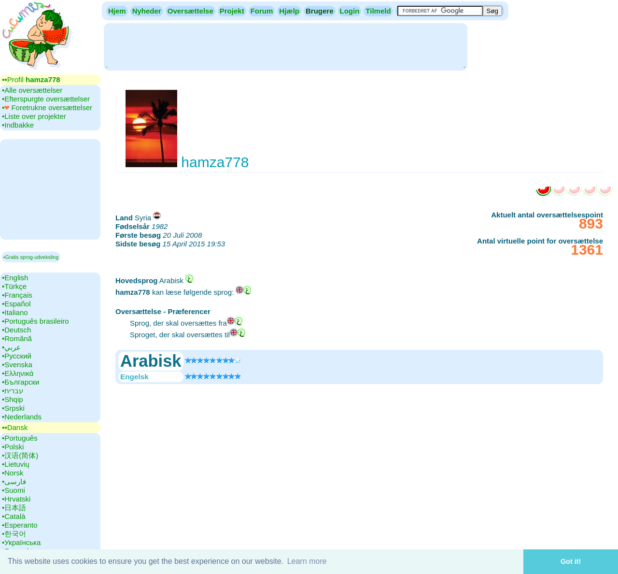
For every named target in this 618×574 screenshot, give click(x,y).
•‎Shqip (12, 399)
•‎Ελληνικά (17, 373)
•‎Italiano (15, 312)
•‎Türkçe (14, 286)
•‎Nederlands (22, 417)
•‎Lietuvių (15, 464)
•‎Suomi (13, 490)
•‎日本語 (14, 507)
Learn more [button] (307, 561)
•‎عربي (11, 347)
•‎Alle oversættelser (32, 90)
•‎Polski (13, 447)
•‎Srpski (13, 408)
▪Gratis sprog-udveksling (30, 257)
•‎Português (20, 438)
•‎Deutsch (16, 330)
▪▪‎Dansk (15, 427)
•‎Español (16, 304)
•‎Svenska (17, 364)
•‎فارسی (14, 481)
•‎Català (14, 516)
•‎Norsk (12, 473)
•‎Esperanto (20, 525)
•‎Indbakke (18, 125)
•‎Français (17, 295)
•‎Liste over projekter (34, 116)
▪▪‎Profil (31, 79)
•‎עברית (12, 391)
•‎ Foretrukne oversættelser (47, 107)
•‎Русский (16, 356)
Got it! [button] (571, 561)
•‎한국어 (14, 534)
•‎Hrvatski (16, 499)
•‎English (15, 277)
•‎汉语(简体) (20, 455)
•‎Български (21, 382)
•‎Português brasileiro (35, 321)
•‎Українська (21, 542)
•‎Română (17, 338)
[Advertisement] (285, 46)
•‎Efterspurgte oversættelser (46, 99)
